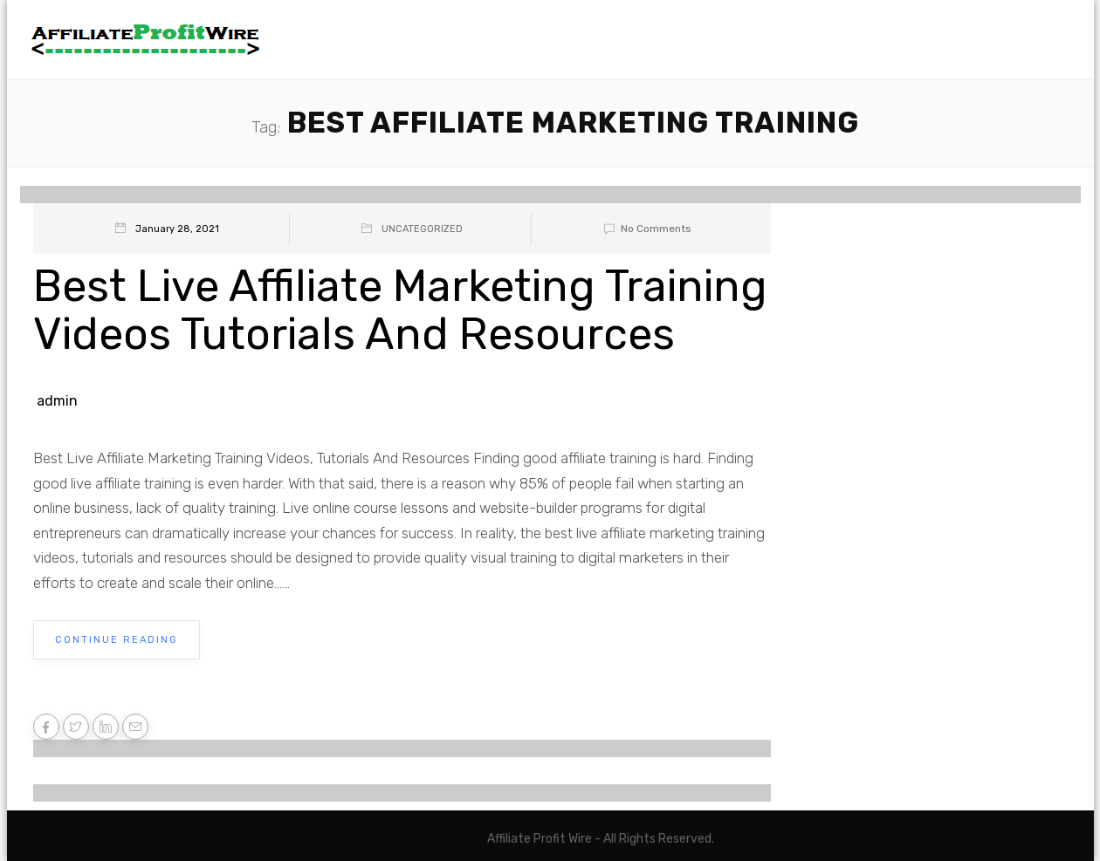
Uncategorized (422, 229)
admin (57, 401)
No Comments (644, 228)
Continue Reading (116, 640)
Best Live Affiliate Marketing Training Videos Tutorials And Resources (400, 310)
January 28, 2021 (177, 229)
